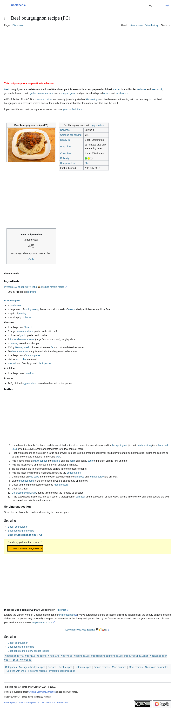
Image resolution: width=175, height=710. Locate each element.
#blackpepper (158, 655)
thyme (28, 317)
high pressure (61, 484)
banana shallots (24, 331)
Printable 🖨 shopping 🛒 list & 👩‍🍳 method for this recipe (34, 287)
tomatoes (79, 476)
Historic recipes (83, 666)
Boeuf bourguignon (18, 526)
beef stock (156, 89)
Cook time (65, 153)
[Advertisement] (87, 56)
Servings (64, 130)
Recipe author (67, 163)
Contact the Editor (46, 702)
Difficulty (64, 158)
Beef (6, 89)
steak (26, 347)
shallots (56, 460)
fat (52, 347)
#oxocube (25, 659)
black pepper (44, 363)
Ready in (65, 139)
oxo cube (21, 359)
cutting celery (31, 309)
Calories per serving (71, 135)
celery (71, 309)
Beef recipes (65, 666)
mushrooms (122, 93)
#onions (42, 655)
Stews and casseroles (156, 666)
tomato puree (33, 355)
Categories (11, 666)
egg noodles (97, 125)
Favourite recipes (37, 670)
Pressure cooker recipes (62, 670)
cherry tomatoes (19, 351)
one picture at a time (41, 622)
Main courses (119, 666)
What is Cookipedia (27, 702)
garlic (33, 93)
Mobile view (62, 702)
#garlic (30, 655)
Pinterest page (67, 614)
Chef (87, 163)
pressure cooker (43, 99)
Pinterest (61, 609)
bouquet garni (68, 93)
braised (116, 89)
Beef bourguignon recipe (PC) (25, 534)
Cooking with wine (16, 670)
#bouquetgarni (14, 655)
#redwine (53, 655)
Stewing (19, 347)
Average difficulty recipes (32, 666)
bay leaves (15, 305)
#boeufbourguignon (136, 655)
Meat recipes (136, 666)
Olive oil (27, 327)
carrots (49, 93)
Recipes (52, 666)
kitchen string (145, 445)
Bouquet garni (12, 300)
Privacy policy (10, 702)
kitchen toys (92, 99)
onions (40, 93)
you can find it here (73, 109)
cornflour (29, 373)
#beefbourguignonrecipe (107, 655)
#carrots (66, 655)
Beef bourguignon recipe (21, 530)
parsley (22, 313)
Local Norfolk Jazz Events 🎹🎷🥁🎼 (86, 629)
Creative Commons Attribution (42, 691)
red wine (141, 89)
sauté (90, 460)
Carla (31, 259)
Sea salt (12, 363)
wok (58, 456)
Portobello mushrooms (22, 339)
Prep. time (65, 146)
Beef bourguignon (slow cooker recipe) (28, 650)
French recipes (102, 666)
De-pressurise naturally (24, 492)
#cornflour (11, 659)
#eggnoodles (82, 655)
